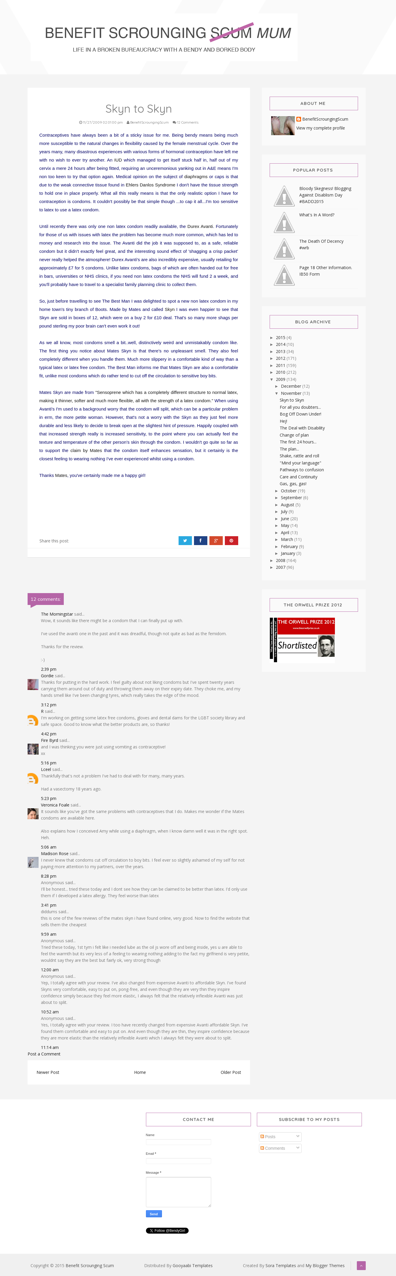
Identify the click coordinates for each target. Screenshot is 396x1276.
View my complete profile (320, 128)
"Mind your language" (300, 463)
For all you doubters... (300, 407)
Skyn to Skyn (292, 400)
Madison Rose (55, 853)
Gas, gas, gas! (293, 483)
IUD (118, 159)
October (289, 491)
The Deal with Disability (302, 428)
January (288, 553)
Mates (61, 475)
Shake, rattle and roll (299, 456)
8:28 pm (48, 876)
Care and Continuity (298, 477)
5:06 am (48, 847)
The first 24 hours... (298, 442)
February (290, 546)
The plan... (289, 449)
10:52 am (50, 1012)
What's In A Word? (316, 215)
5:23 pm (48, 798)
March (287, 539)
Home (140, 1072)
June (285, 518)
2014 (281, 344)
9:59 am (48, 934)
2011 (281, 365)
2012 (281, 358)
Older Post (231, 1072)
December (291, 386)
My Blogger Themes (325, 1265)
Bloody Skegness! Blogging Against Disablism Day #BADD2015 (325, 195)
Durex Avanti (200, 226)
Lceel (46, 769)
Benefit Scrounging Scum (90, 1265)
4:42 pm (48, 734)
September (292, 497)
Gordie (47, 675)
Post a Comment (44, 1054)
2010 (281, 372)
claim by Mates (86, 450)
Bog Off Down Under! (300, 414)
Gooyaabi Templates (193, 1265)
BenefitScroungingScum (325, 119)
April (285, 532)
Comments (272, 1148)
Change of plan (294, 435)
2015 (281, 337)
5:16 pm (48, 763)
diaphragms (195, 176)
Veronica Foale (55, 805)
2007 (281, 567)
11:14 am (50, 1047)
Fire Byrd (49, 740)
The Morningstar (57, 614)
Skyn (169, 309)
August (288, 504)
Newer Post (47, 1072)
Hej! (283, 421)
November (292, 393)
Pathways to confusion (302, 469)
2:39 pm (48, 669)
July (285, 511)
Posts (268, 1136)
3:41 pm (48, 905)
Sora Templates (280, 1265)
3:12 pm (48, 705)
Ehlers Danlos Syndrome (150, 184)
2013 (281, 351)
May (285, 525)
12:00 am (50, 969)
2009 (281, 379)
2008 (281, 560)
